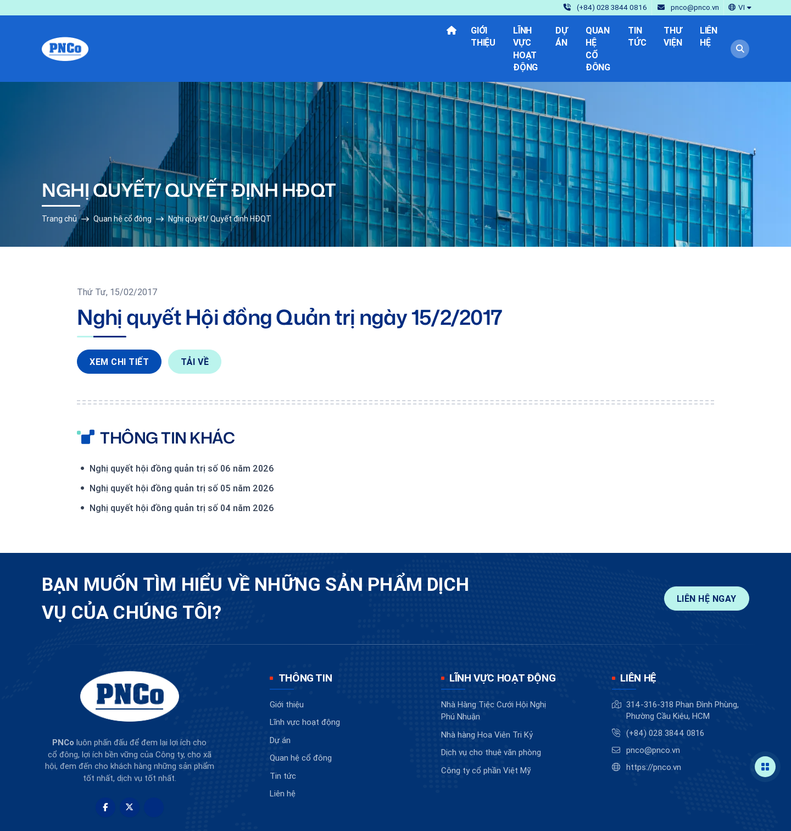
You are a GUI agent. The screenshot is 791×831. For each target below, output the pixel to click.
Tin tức (283, 738)
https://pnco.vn (653, 729)
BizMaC (446, 813)
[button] (739, 6)
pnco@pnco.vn (653, 712)
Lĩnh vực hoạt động (305, 684)
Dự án (280, 702)
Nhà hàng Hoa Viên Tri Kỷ (487, 696)
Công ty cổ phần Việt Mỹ (486, 732)
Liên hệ (283, 755)
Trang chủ (59, 181)
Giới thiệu (287, 666)
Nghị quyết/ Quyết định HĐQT (219, 181)
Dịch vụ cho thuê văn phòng (491, 714)
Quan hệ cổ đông (122, 181)
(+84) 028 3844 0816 (665, 695)
